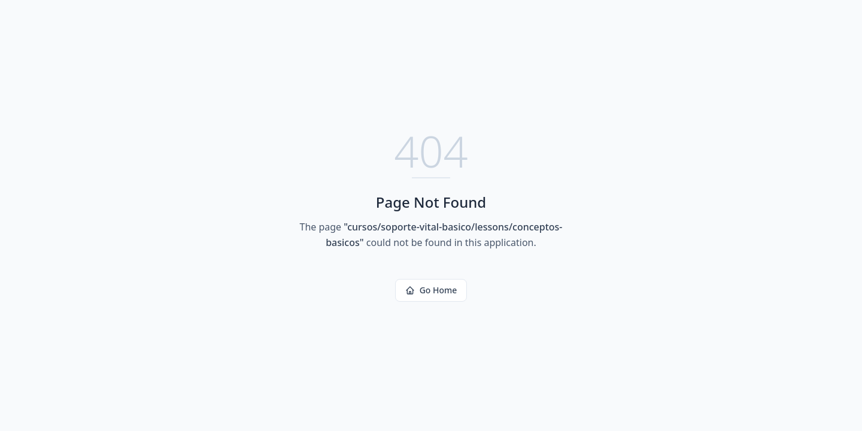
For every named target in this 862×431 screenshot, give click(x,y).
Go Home (431, 290)
